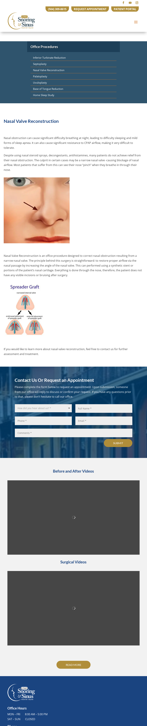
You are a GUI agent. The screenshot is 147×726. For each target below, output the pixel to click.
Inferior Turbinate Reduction (49, 57)
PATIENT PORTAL (125, 9)
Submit (118, 443)
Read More (73, 664)
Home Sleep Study (43, 95)
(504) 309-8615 (57, 9)
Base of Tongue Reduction (48, 88)
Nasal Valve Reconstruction (48, 70)
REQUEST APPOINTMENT (90, 9)
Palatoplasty (40, 76)
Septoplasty (40, 64)
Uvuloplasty (40, 82)
